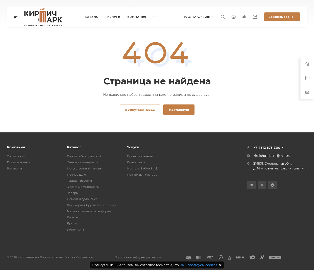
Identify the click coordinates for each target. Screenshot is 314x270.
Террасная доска (79, 180)
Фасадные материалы (83, 186)
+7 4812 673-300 (196, 17)
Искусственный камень (84, 168)
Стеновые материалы (83, 162)
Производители (19, 162)
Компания (16, 147)
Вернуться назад (140, 110)
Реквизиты (15, 168)
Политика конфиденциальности (138, 257)
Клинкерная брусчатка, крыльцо (91, 205)
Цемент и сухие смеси (83, 199)
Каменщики (136, 162)
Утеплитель (75, 229)
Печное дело (76, 174)
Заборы (72, 193)
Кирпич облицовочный (84, 156)
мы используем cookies (198, 265)
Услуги (133, 147)
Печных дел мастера (142, 174)
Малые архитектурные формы (89, 211)
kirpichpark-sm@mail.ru (271, 156)
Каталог (74, 147)
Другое (72, 223)
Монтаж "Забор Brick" (143, 168)
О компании (16, 156)
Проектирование (140, 156)
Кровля (72, 217)
